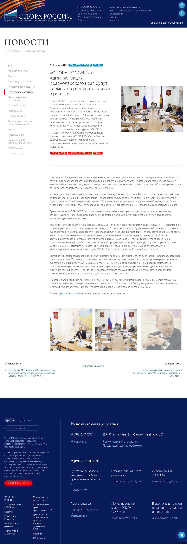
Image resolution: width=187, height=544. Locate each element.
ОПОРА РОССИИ (59, 153)
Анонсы (12, 76)
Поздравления (16, 134)
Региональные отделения (120, 441)
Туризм (97, 65)
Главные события (17, 71)
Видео (11, 129)
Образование (116, 14)
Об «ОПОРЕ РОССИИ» (88, 7)
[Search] (21, 428)
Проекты (81, 20)
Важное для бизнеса (19, 81)
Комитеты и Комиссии (88, 14)
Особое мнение (16, 116)
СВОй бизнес (15, 148)
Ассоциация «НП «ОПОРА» (90, 10)
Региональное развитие (89, 17)
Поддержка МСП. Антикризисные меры (20, 141)
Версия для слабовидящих (167, 22)
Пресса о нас (15, 110)
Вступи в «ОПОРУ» (18, 482)
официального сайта (70, 295)
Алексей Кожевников (80, 153)
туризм (97, 153)
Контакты (114, 20)
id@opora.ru (79, 441)
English (21, 420)
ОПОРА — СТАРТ (17, 153)
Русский (10, 420)
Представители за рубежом (122, 445)
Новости (114, 17)
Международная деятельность (125, 7)
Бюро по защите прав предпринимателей (130, 10)
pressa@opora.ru (79, 516)
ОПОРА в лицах (16, 105)
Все (10, 65)
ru (182, 13)
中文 (30, 420)
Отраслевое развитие (34, 51)
